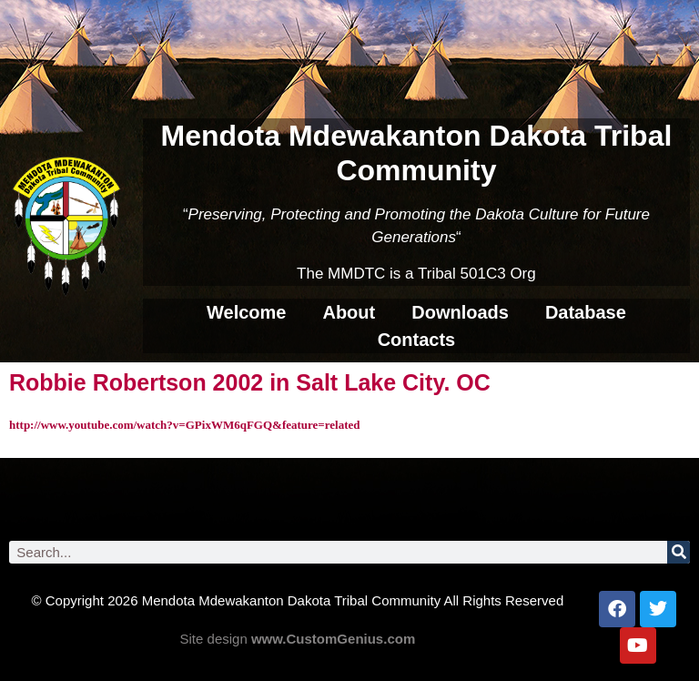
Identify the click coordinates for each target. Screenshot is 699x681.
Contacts (417, 340)
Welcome (246, 312)
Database (585, 312)
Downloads (460, 312)
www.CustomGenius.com (333, 638)
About (348, 312)
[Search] (678, 552)
